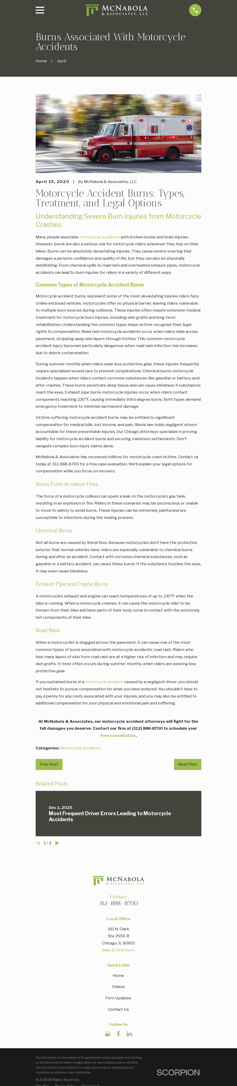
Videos (118, 986)
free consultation (118, 735)
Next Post (187, 764)
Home (118, 975)
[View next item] (57, 843)
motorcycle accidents (99, 237)
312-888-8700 (118, 903)
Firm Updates (118, 998)
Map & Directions (118, 950)
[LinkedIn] (129, 1034)
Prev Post (49, 764)
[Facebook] (118, 1034)
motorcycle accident (104, 681)
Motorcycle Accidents (80, 748)
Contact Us (118, 1009)
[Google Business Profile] (107, 1034)
